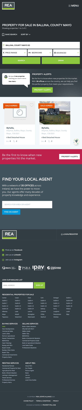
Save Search (11, 34)
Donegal (56, 298)
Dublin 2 (4, 300)
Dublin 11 (56, 303)
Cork (42, 298)
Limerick (43, 311)
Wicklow (56, 317)
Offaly (42, 314)
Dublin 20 (5, 309)
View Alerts (12, 81)
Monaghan (31, 314)
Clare (29, 298)
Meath (17, 314)
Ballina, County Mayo (18, 45)
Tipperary (5, 317)
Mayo (4, 314)
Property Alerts (42, 90)
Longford (56, 311)
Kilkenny (4, 311)
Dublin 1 (68, 298)
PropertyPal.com (49, 405)
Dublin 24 (31, 309)
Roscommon (57, 314)
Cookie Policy (28, 401)
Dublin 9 (30, 303)
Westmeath (31, 317)
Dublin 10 (44, 303)
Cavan (17, 298)
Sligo (67, 314)
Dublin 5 (43, 300)
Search (21, 61)
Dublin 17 (56, 306)
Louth (68, 311)
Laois (16, 311)
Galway (43, 309)
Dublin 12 (69, 303)
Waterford (18, 317)
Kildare (68, 309)
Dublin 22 (18, 309)
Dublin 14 (18, 306)
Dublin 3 (17, 300)
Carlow (4, 298)
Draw (61, 61)
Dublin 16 (44, 306)
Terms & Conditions (43, 401)
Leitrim (30, 311)
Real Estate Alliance (43, 396)
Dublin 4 (30, 300)
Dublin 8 (17, 303)
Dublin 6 (56, 300)
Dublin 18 (69, 306)
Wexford (43, 317)
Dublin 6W (69, 300)
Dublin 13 (5, 306)
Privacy (56, 401)
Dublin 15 (31, 306)
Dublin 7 (4, 303)
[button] (66, 52)
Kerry (55, 309)
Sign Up (39, 285)
